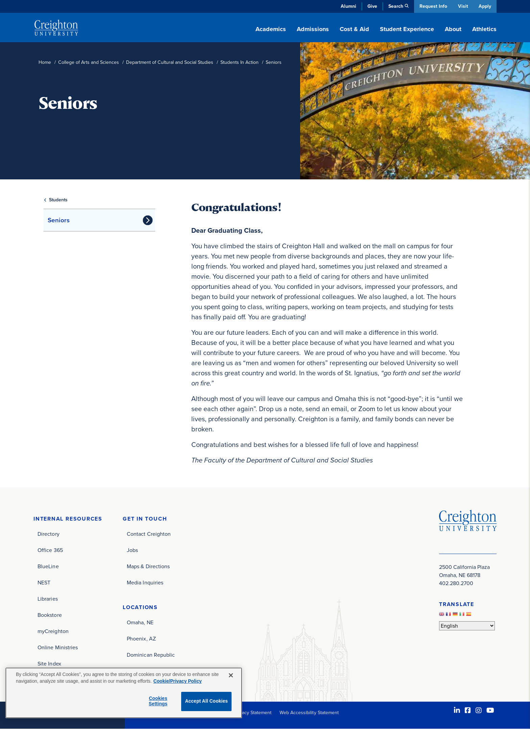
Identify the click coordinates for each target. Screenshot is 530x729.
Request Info (432, 6)
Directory (48, 534)
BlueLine (48, 566)
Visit (462, 6)
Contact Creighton (149, 534)
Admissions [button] (313, 29)
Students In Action (239, 62)
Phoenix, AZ (141, 639)
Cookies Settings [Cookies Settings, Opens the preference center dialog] (158, 701)
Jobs (132, 550)
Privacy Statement (252, 712)
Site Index (49, 664)
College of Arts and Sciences (88, 62)
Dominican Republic (151, 655)
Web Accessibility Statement (309, 712)
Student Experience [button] (407, 29)
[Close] (230, 675)
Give (371, 6)
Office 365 (50, 550)
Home (45, 62)
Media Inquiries (145, 582)
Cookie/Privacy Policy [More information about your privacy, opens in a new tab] (177, 681)
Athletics (484, 29)
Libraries (48, 599)
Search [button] (394, 6)
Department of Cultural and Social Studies (169, 62)
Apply (485, 6)
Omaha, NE (140, 622)
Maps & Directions (148, 566)
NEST (44, 582)
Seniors (59, 220)
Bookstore (50, 615)
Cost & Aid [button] (354, 29)
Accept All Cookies (206, 701)
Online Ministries (58, 647)
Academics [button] (271, 29)
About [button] (453, 29)
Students (58, 199)
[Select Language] (467, 625)
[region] (123, 693)
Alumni (347, 6)
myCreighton (53, 631)
